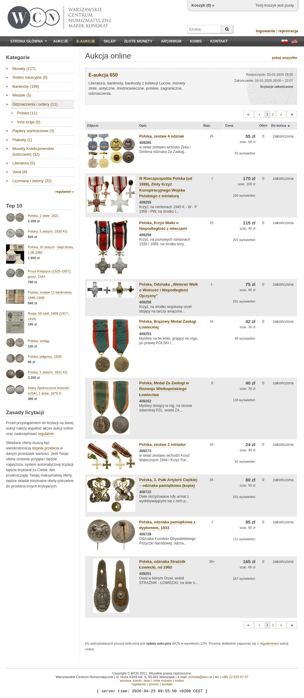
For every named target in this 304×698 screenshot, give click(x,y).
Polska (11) (27, 113)
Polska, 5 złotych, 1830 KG (48, 231)
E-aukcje (86, 41)
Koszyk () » (202, 5)
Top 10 (14, 206)
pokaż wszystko (284, 57)
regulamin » (64, 191)
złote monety (162, 680)
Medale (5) (21, 95)
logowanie (265, 31)
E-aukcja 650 (103, 75)
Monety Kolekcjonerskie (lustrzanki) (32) (33, 151)
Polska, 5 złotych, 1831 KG (48, 372)
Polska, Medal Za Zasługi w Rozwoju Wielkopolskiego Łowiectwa (164, 389)
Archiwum (171, 41)
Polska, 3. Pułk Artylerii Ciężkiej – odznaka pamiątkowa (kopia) (168, 482)
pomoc (154, 684)
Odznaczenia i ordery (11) (35, 104)
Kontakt (219, 41)
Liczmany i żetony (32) (32, 181)
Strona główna (28, 41)
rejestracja (288, 31)
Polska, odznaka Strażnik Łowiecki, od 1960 (162, 564)
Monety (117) (24, 68)
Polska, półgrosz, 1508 (44, 356)
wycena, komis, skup (135, 680)
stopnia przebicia (45, 448)
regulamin (46, 434)
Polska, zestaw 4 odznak (161, 136)
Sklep (110, 41)
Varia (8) (19, 172)
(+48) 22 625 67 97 (234, 677)
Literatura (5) (23, 163)
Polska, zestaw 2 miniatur (162, 444)
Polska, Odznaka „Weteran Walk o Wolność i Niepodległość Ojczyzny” (168, 290)
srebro (179, 680)
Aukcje (60, 41)
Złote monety (138, 41)
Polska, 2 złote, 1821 (43, 215)
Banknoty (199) (25, 86)
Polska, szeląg (38, 341)
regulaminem (269, 643)
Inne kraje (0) (28, 122)
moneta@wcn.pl (200, 677)
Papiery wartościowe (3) (33, 130)
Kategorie (18, 57)
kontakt (167, 684)
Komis (196, 41)
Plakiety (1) (22, 140)
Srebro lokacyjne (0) (29, 77)
